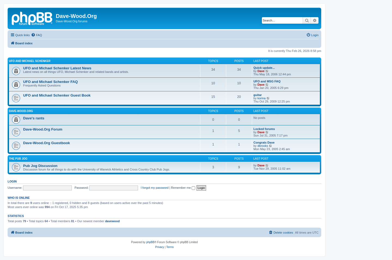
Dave (261, 71)
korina (262, 98)
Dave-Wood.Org (21, 111)
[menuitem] (36, 35)
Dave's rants (33, 118)
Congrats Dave (264, 142)
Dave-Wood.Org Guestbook (46, 143)
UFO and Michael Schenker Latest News (57, 68)
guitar (257, 95)
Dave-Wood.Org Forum (42, 129)
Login (12, 181)
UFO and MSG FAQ (267, 81)
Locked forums (264, 129)
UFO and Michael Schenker (29, 61)
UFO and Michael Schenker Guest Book (57, 95)
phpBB (150, 242)
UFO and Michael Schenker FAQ (50, 82)
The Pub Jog (18, 158)
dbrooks (263, 145)
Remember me (183, 187)
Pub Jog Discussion (40, 166)
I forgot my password (155, 187)
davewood (112, 221)
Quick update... (264, 67)
